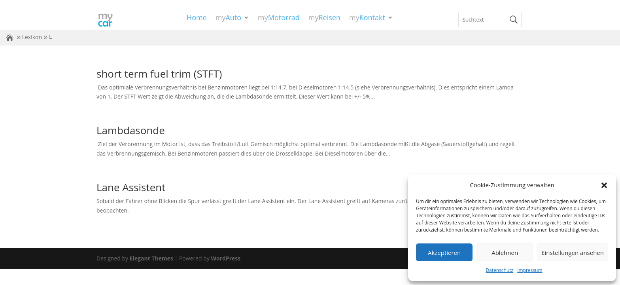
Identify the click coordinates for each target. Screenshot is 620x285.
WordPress (225, 258)
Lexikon (32, 37)
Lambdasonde (130, 130)
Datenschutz (499, 270)
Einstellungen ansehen (572, 252)
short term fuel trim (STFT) (159, 73)
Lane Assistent (131, 187)
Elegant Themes (151, 258)
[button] (604, 185)
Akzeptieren (444, 252)
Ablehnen (504, 252)
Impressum (529, 270)
